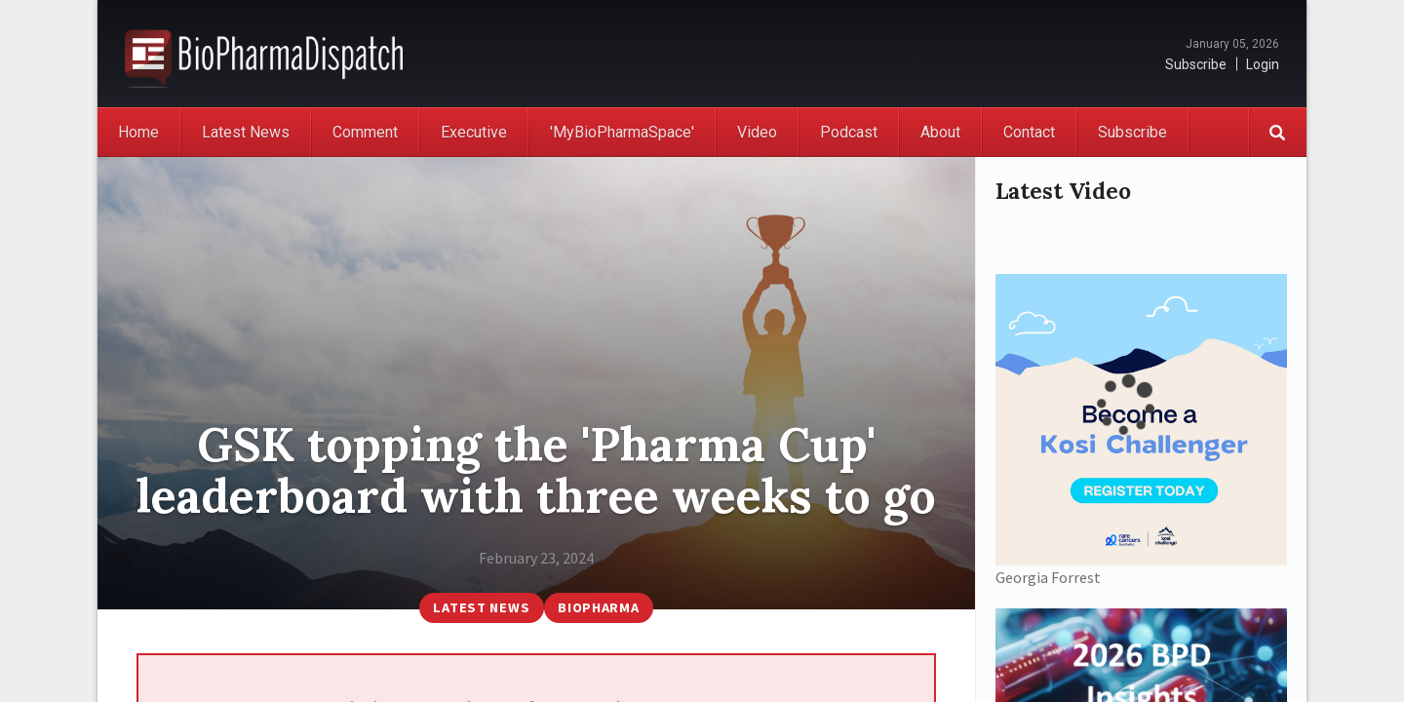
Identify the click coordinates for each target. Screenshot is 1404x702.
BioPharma (598, 607)
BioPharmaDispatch (264, 53)
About (940, 132)
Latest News (246, 132)
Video (757, 132)
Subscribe (1196, 64)
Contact (1029, 132)
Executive (474, 132)
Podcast (849, 132)
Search (1277, 132)
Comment (365, 132)
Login (1262, 64)
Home (138, 132)
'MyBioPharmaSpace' (622, 132)
